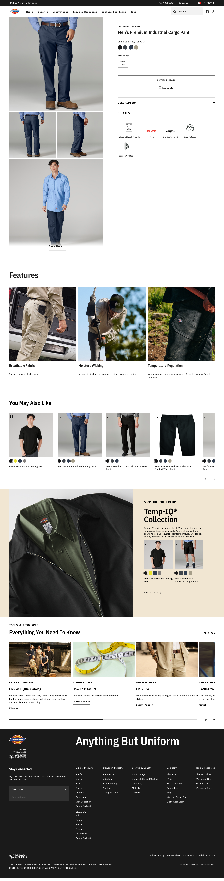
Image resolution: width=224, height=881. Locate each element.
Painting (106, 788)
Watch (204, 705)
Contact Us (172, 788)
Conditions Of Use (205, 855)
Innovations (60, 11)
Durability (137, 783)
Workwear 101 (203, 778)
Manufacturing (109, 783)
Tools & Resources (85, 11)
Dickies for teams (114, 11)
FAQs (169, 778)
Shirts (79, 778)
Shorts (79, 788)
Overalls (80, 792)
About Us (171, 774)
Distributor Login (175, 801)
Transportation (110, 792)
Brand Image (138, 774)
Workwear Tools (204, 788)
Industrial (107, 778)
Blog (133, 11)
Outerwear (81, 797)
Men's (29, 11)
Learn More (152, 592)
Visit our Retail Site (177, 797)
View (13, 708)
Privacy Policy (157, 855)
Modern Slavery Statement (180, 855)
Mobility (136, 788)
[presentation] (31, 806)
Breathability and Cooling (145, 778)
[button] (166, 102)
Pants (79, 783)
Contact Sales (166, 80)
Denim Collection (84, 806)
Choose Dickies (203, 774)
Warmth (136, 792)
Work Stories (202, 783)
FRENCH (210, 3)
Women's (43, 11)
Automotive (108, 774)
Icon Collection (83, 801)
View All (209, 632)
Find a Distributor (176, 783)
